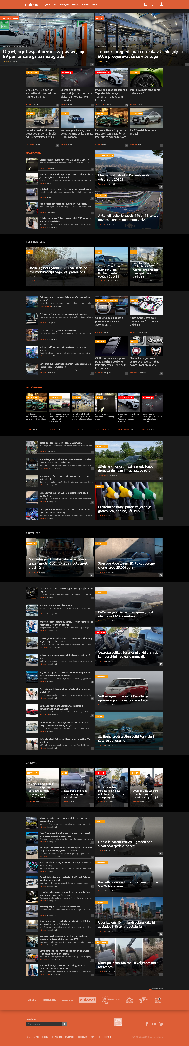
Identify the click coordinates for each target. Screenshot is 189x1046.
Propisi (99, 18)
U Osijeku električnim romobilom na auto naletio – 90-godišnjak (146, 794)
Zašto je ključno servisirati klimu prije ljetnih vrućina (64, 314)
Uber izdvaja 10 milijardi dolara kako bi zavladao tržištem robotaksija (126, 924)
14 (92, 715)
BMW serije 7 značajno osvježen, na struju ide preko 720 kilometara (128, 614)
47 (92, 682)
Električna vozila (9, 18)
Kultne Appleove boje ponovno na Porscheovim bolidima (144, 321)
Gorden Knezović (45, 306)
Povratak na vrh (157, 988)
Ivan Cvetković (30, 145)
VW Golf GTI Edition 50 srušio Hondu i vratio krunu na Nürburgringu (41, 93)
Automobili (32, 73)
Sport (64, 113)
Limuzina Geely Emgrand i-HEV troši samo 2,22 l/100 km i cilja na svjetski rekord (110, 133)
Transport (102, 902)
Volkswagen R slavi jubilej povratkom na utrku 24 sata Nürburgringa (77, 133)
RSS (28, 1037)
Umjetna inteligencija (107, 301)
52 (92, 886)
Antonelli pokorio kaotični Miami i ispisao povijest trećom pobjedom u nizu (128, 217)
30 (57, 145)
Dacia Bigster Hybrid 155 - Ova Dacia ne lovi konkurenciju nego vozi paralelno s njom (58, 272)
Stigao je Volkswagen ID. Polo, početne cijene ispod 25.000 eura (126, 565)
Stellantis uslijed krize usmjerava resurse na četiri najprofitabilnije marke (145, 361)
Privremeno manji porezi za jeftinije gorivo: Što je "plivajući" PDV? (124, 509)
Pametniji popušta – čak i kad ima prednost (60, 906)
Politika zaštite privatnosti (63, 1037)
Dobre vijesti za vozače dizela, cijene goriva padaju (63, 204)
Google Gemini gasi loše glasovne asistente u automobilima (109, 321)
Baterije (100, 341)
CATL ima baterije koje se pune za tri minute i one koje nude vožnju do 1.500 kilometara (110, 363)
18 (126, 373)
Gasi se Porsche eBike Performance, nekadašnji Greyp (65, 160)
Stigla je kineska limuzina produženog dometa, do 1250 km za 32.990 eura (126, 468)
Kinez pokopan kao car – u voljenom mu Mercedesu (127, 965)
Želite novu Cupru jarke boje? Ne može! (58, 330)
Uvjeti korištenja (41, 1037)
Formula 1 (101, 195)
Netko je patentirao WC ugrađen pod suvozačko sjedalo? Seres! (125, 844)
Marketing (95, 1037)
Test (57, 6)
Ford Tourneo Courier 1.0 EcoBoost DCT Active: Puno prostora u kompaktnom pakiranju (145, 269)
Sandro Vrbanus (100, 104)
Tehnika (87, 6)
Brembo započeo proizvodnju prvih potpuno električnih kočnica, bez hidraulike (76, 94)
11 (92, 198)
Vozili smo (101, 446)
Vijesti (49, 6)
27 (160, 187)
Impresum (82, 1037)
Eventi (97, 6)
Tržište (77, 6)
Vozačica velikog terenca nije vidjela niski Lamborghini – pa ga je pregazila (128, 654)
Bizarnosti (55, 397)
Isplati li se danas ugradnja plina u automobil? (61, 443)
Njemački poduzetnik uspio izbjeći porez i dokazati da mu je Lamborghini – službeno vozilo (59, 417)
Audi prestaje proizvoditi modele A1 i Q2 (59, 605)
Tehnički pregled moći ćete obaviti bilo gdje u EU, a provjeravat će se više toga (140, 54)
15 (126, 145)
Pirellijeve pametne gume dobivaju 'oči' (145, 91)
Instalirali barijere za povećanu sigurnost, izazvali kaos (65, 189)
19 (186, 64)
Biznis (134, 341)
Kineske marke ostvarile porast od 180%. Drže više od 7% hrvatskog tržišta (41, 133)
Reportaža (101, 73)
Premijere (66, 6)
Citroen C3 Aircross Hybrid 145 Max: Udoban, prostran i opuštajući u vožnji (109, 271)
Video (99, 632)
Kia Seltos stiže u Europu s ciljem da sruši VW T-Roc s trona (128, 884)
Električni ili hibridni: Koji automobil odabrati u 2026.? (124, 177)
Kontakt (107, 1037)
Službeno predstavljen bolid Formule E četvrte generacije (126, 738)
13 (160, 934)
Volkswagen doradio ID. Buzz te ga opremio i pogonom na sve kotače (123, 698)
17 (161, 145)
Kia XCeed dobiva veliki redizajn (143, 132)
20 (126, 105)
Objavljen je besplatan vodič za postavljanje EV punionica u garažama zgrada (44, 54)
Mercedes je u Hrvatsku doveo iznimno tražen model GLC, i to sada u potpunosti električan (58, 563)
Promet (134, 773)
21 (92, 698)
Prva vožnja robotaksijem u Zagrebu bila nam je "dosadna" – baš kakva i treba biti (111, 94)
